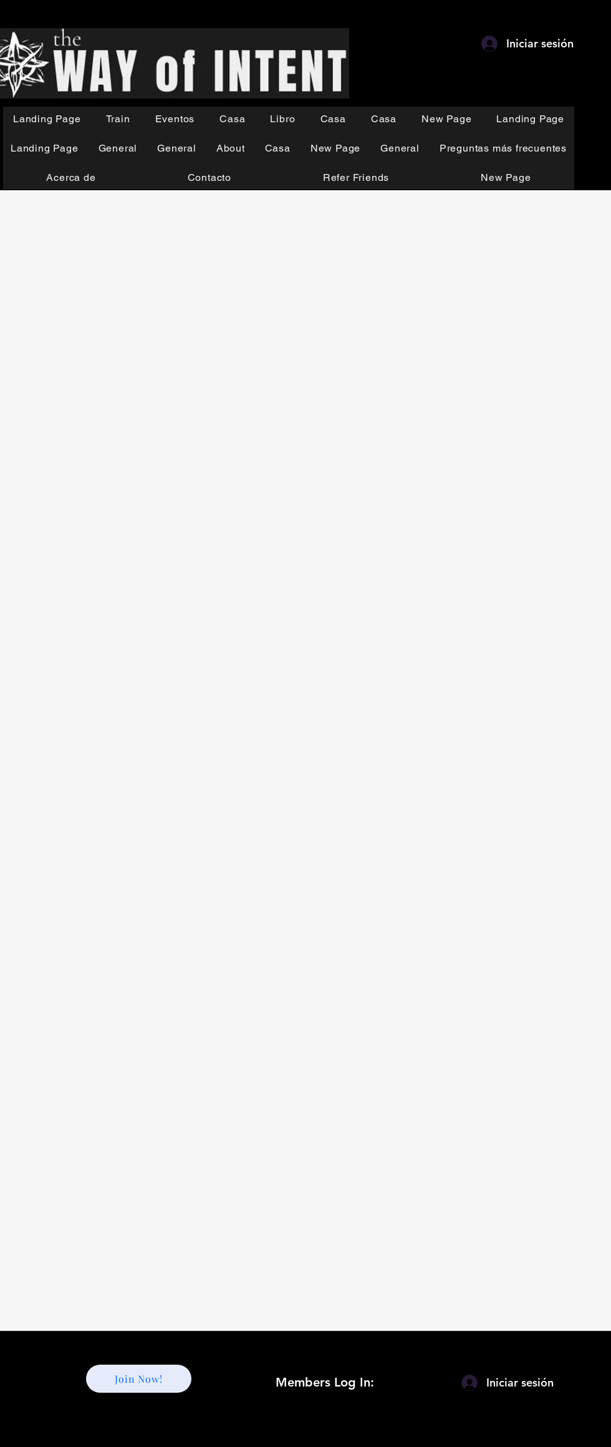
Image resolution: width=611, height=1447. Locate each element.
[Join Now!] (138, 1379)
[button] (118, 119)
